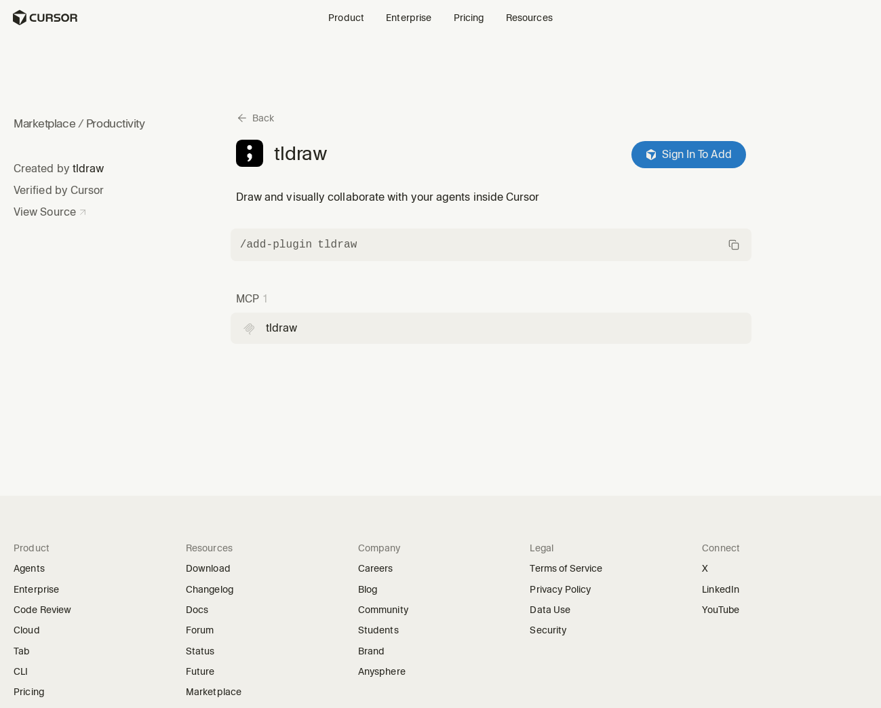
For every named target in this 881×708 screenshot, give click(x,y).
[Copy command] (491, 245)
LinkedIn (725, 590)
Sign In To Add (689, 154)
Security (548, 630)
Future (205, 672)
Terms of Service (566, 568)
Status (205, 651)
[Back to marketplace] (255, 118)
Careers (375, 568)
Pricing (469, 17)
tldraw (88, 168)
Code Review (43, 609)
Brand (371, 651)
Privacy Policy (560, 589)
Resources (529, 17)
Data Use (550, 609)
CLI (21, 671)
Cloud (27, 630)
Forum (204, 630)
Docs (197, 609)
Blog (368, 589)
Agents (29, 568)
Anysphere (386, 672)
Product (346, 17)
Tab (21, 651)
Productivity (115, 123)
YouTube (725, 610)
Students (378, 630)
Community (383, 609)
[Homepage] (44, 17)
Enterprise (408, 17)
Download (208, 568)
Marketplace (44, 123)
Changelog (209, 589)
